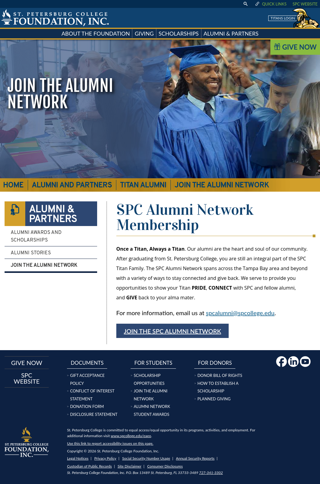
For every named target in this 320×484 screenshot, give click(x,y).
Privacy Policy (105, 458)
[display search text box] (245, 4)
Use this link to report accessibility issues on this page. (110, 443)
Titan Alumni (143, 185)
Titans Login (283, 18)
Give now (26, 362)
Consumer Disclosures (165, 466)
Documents (87, 363)
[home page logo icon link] (55, 18)
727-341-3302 (211, 472)
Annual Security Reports (195, 458)
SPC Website (305, 4)
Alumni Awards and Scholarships (36, 237)
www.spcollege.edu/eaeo (131, 436)
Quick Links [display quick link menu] (271, 4)
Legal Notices (77, 458)
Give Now (295, 47)
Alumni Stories (31, 253)
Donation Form (87, 406)
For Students (153, 363)
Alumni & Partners (41, 213)
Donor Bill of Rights (219, 375)
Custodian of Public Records (89, 466)
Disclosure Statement (94, 414)
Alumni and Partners (72, 185)
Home (13, 185)
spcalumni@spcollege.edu (240, 312)
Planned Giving (213, 398)
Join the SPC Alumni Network (172, 331)
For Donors (215, 363)
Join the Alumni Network (44, 266)
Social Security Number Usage (146, 458)
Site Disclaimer (129, 466)
